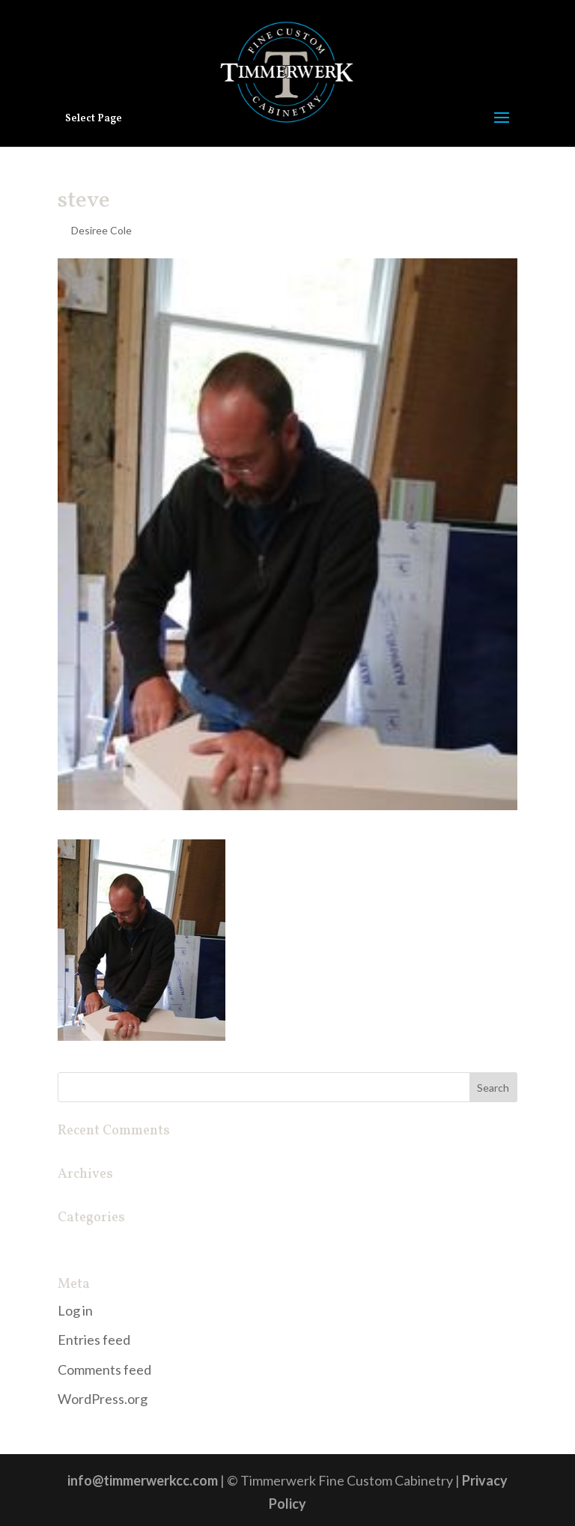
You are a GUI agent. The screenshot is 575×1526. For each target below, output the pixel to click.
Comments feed (104, 1369)
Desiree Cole (101, 230)
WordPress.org (102, 1398)
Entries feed (94, 1339)
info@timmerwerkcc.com (142, 1480)
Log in (75, 1310)
